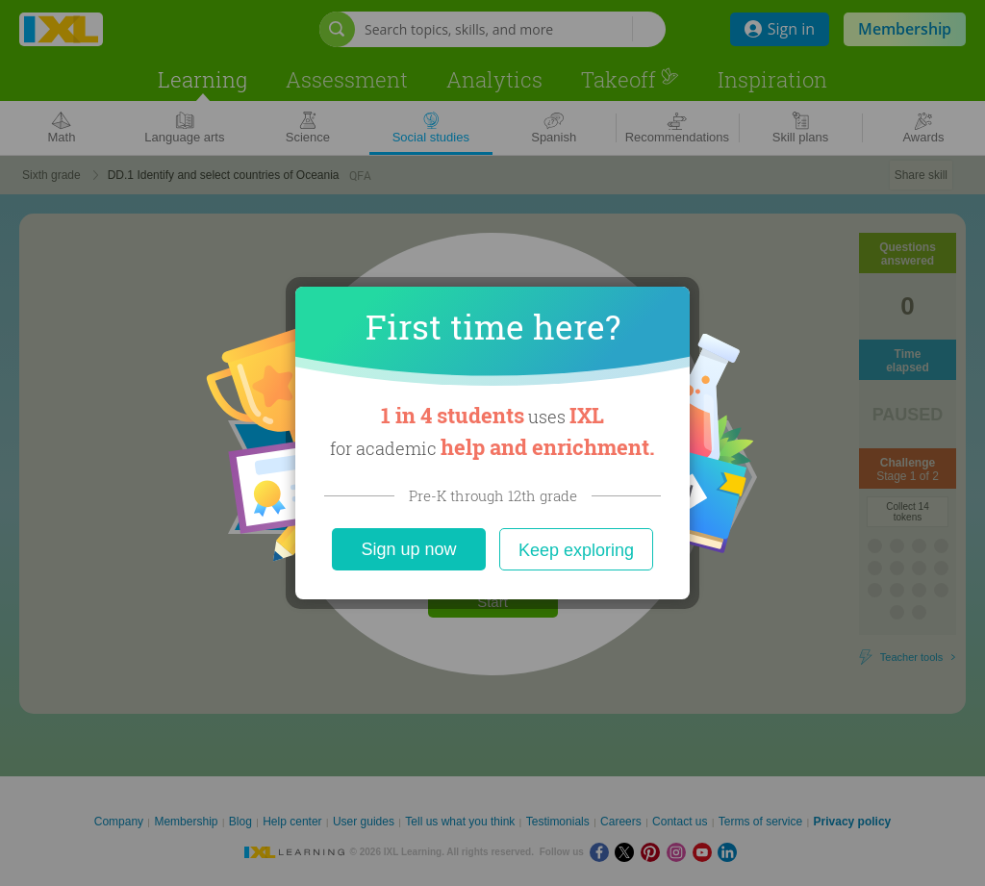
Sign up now (408, 549)
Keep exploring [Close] (576, 550)
